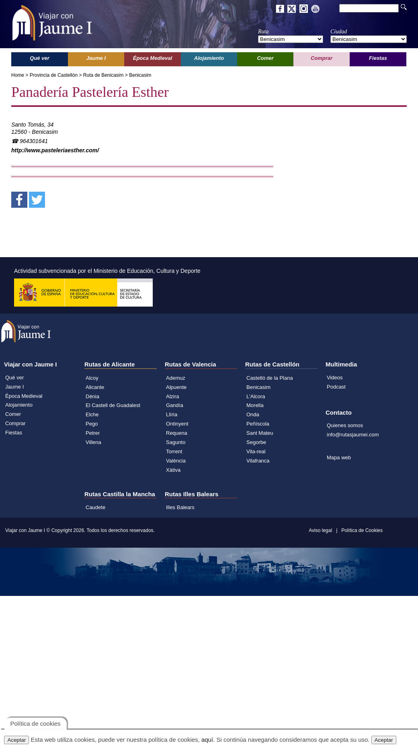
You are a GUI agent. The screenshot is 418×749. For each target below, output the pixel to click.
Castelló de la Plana (269, 378)
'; (290, 39)
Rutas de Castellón (272, 364)
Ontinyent (177, 424)
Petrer (93, 433)
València (176, 461)
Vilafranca (258, 461)
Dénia (92, 396)
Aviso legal (320, 530)
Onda (252, 414)
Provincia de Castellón (54, 75)
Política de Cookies (362, 530)
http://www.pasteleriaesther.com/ (55, 150)
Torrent (174, 451)
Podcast (336, 387)
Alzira (172, 396)
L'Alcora (255, 396)
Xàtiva (173, 470)
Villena (93, 442)
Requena (176, 433)
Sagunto (175, 442)
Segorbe (256, 442)
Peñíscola (257, 424)
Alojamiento (19, 405)
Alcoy (92, 378)
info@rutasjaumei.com (353, 435)
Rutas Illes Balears (191, 494)
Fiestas (13, 433)
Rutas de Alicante (109, 364)
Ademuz (175, 378)
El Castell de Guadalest (113, 405)
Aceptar (16, 740)
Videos (335, 377)
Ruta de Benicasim (103, 75)
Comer (13, 414)
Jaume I (14, 387)
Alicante (95, 387)
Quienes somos (345, 425)
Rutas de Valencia (190, 364)
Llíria (171, 414)
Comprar (15, 423)
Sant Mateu (259, 433)
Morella (255, 405)
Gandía (174, 405)
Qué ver (14, 377)
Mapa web (339, 457)
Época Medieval (24, 396)
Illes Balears (180, 507)
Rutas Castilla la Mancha (119, 494)
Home (17, 75)
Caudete (95, 507)
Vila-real (255, 451)
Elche (92, 414)
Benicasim (140, 75)
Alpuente (176, 387)
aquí (207, 739)
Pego (92, 424)
